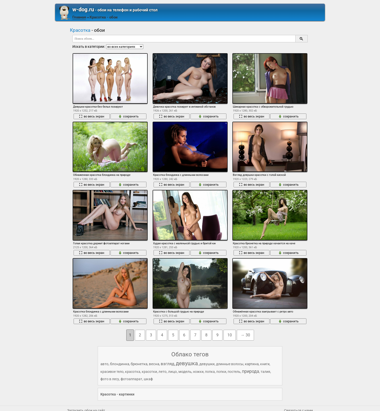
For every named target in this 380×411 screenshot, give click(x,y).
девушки (207, 364)
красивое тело (112, 372)
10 (229, 335)
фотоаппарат (131, 379)
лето (162, 371)
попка (210, 372)
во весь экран (91, 116)
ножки (198, 372)
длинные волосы (229, 364)
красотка (132, 372)
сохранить (128, 116)
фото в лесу (109, 379)
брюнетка (139, 364)
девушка (187, 363)
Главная (79, 17)
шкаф (148, 379)
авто (104, 364)
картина (252, 364)
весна (154, 364)
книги (264, 364)
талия (265, 372)
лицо (172, 371)
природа (250, 371)
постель (234, 372)
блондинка (119, 364)
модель (184, 371)
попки (221, 372)
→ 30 (245, 335)
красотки (149, 372)
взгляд (167, 363)
